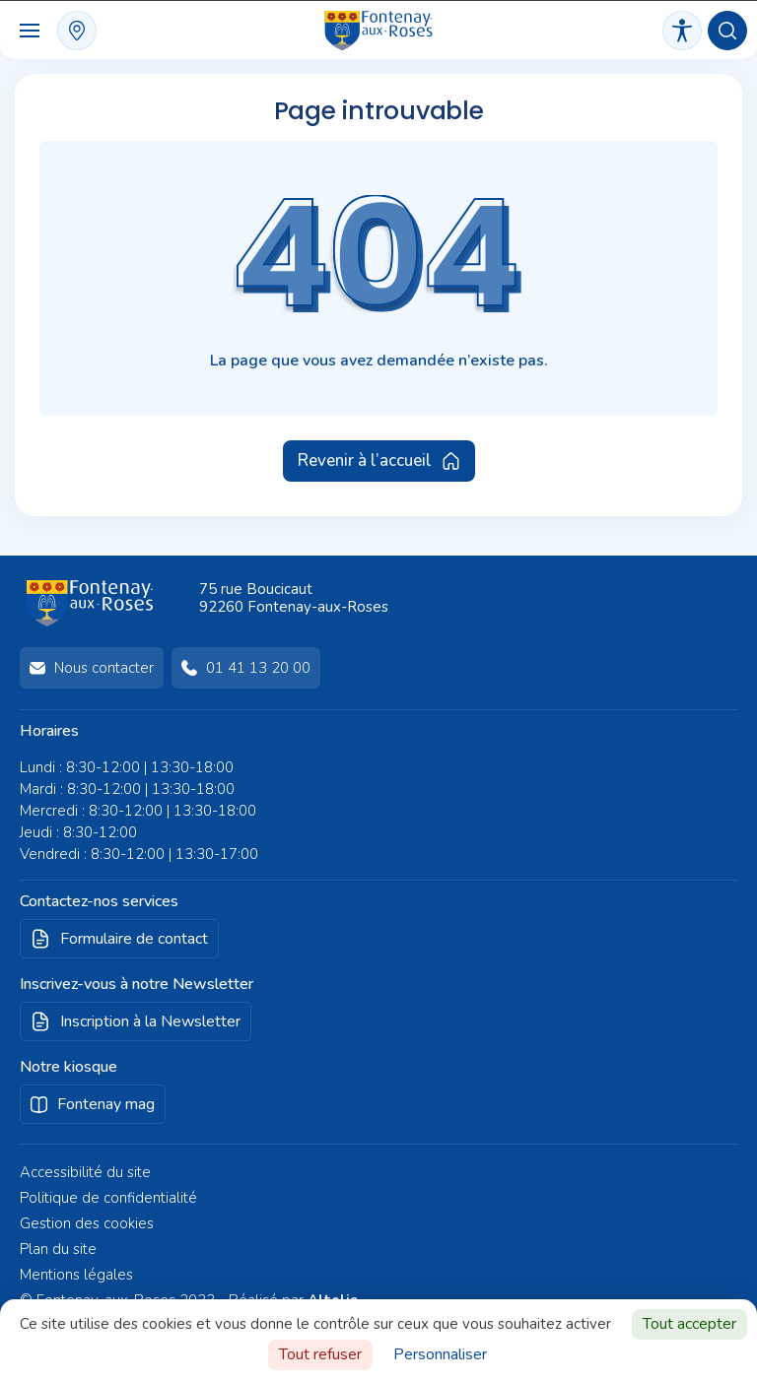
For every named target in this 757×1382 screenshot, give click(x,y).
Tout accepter (689, 1324)
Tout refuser (320, 1354)
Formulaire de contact (134, 939)
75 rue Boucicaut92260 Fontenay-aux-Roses (293, 598)
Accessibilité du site (85, 1172)
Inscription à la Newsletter (150, 1021)
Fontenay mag (106, 1104)
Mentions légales (76, 1274)
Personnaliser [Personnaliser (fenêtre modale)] (440, 1354)
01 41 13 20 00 (258, 668)
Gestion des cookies (87, 1223)
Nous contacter (104, 668)
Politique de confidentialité (108, 1198)
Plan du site (58, 1249)
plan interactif (77, 30)
